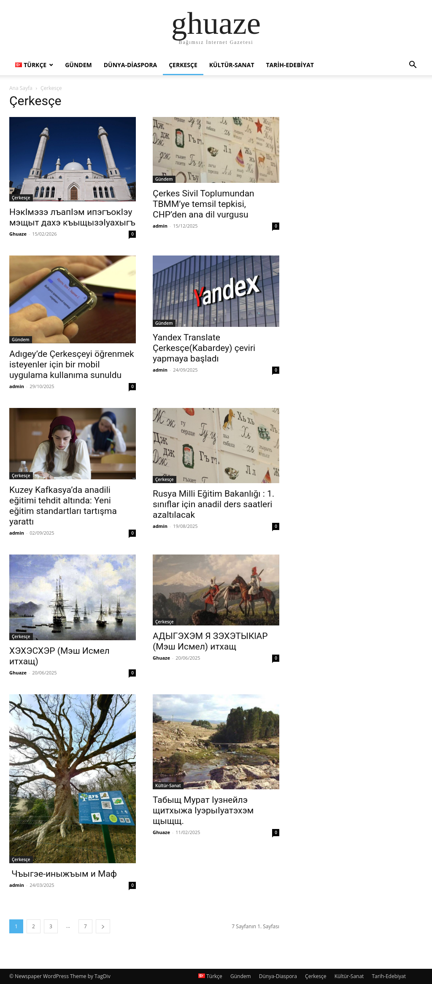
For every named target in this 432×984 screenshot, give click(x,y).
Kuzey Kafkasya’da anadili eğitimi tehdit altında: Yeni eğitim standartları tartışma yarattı (63, 506)
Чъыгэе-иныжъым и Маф (63, 874)
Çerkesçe (183, 65)
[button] (412, 66)
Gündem (78, 65)
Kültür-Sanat (231, 65)
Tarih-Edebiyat (290, 65)
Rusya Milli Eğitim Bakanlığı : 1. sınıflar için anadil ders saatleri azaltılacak (213, 504)
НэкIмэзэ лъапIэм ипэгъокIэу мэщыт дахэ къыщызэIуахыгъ (72, 217)
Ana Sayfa (20, 88)
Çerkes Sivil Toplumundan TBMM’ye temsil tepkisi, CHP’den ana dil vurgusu (203, 204)
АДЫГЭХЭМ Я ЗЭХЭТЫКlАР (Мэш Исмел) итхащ (210, 641)
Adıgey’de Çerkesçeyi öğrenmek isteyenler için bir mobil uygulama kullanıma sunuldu (71, 364)
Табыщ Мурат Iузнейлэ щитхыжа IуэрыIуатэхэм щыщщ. (203, 810)
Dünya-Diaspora (130, 65)
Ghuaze (18, 234)
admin (160, 226)
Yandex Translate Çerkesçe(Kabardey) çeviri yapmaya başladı (204, 348)
